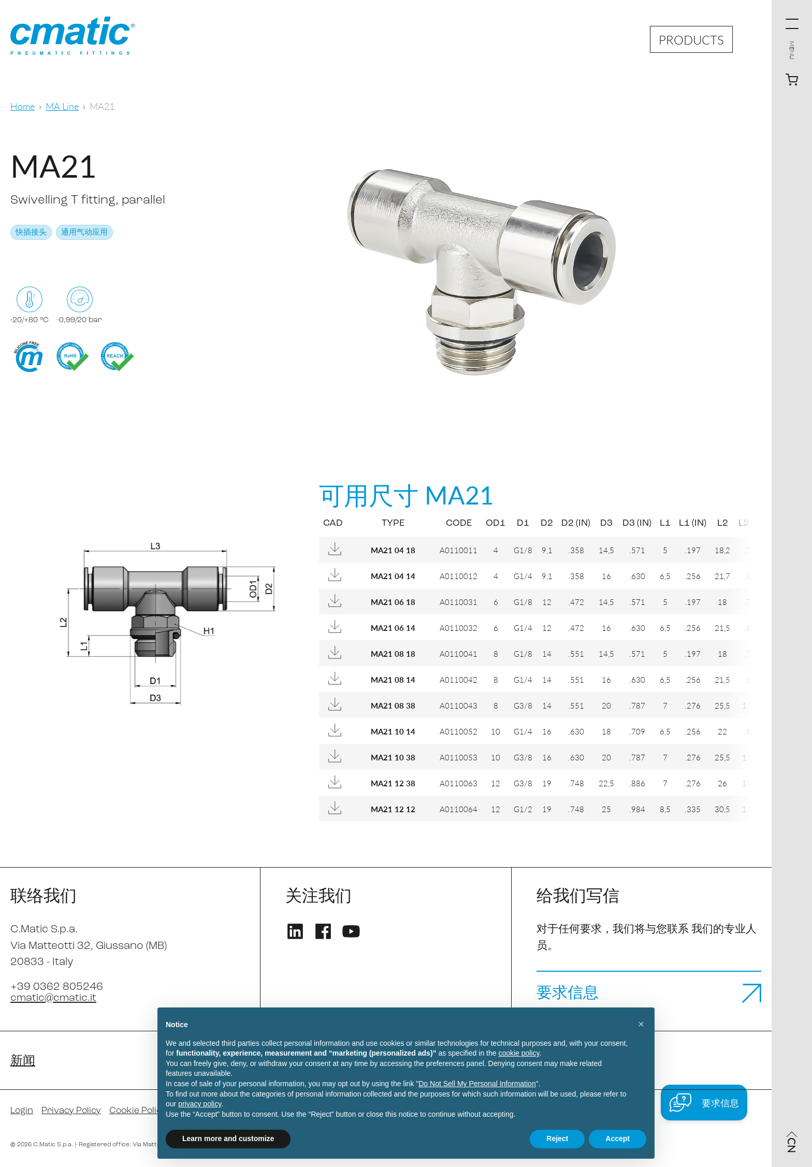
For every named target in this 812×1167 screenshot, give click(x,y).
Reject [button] (557, 1138)
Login (22, 1111)
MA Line (62, 105)
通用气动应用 (84, 233)
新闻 (22, 1061)
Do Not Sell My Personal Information (476, 1083)
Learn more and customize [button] (228, 1138)
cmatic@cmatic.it (54, 997)
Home (22, 105)
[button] (641, 1024)
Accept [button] (617, 1138)
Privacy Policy (73, 1111)
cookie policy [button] (518, 1053)
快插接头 (31, 233)
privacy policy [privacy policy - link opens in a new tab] (199, 1104)
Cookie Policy (141, 1111)
